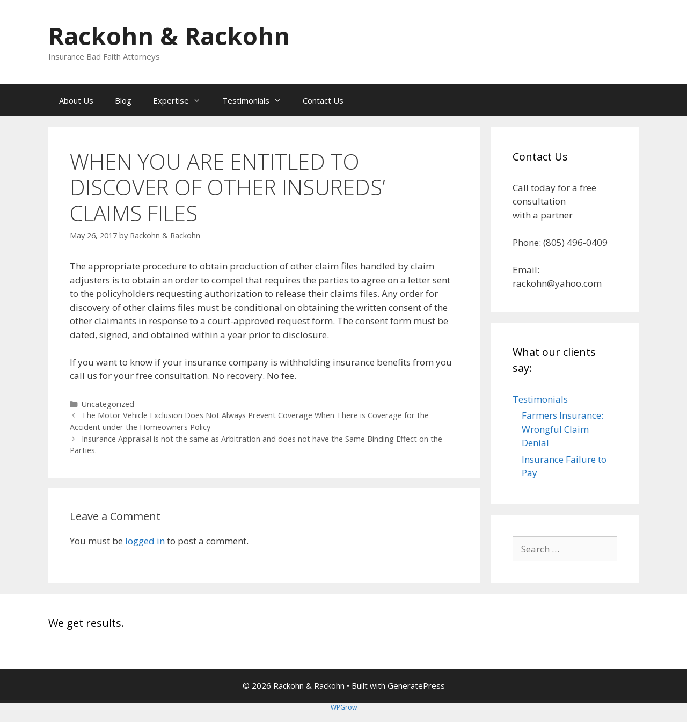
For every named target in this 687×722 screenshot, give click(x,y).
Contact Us (323, 100)
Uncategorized (108, 404)
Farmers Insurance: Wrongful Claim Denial (562, 429)
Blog (123, 100)
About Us (76, 100)
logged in (145, 541)
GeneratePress (416, 685)
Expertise (182, 100)
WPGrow (344, 707)
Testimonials (257, 100)
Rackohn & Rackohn (169, 35)
